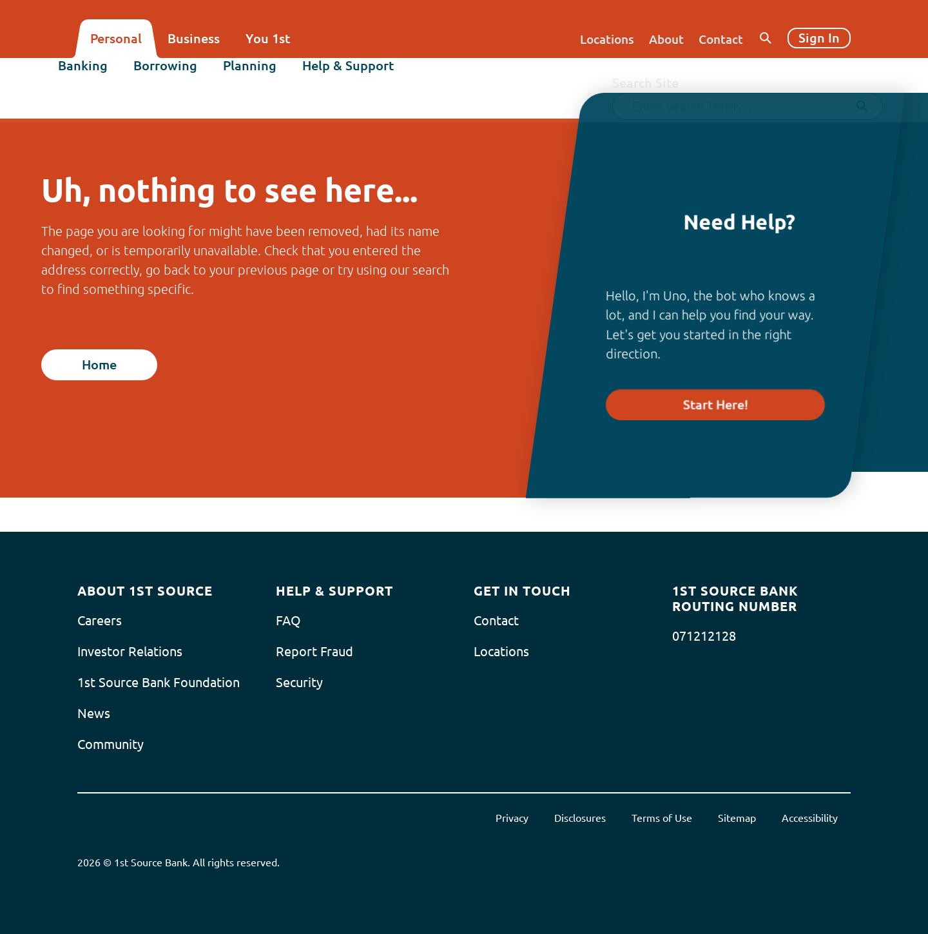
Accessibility (810, 818)
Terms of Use (662, 818)
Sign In (819, 37)
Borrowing (185, 75)
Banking (102, 75)
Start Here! (715, 404)
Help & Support (367, 75)
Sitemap (737, 818)
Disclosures (580, 818)
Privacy (512, 818)
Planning (269, 75)
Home (99, 364)
